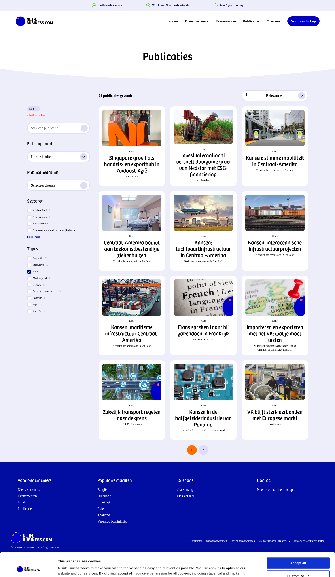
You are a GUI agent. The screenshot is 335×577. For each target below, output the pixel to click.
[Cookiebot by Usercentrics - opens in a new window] (28, 568)
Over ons (273, 21)
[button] (132, 146)
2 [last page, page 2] (203, 450)
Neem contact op (303, 21)
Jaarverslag (185, 489)
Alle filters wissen (36, 115)
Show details (68, 568)
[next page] (215, 450)
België (102, 489)
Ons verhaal (185, 496)
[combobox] (275, 95)
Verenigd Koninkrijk (112, 521)
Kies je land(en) (59, 156)
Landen (172, 21)
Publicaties (251, 21)
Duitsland (104, 496)
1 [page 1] (192, 450)
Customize (298, 553)
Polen (101, 508)
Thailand (103, 515)
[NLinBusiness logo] (36, 21)
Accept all (298, 540)
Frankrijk (104, 502)
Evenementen (226, 21)
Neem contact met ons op (275, 489)
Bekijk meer (33, 236)
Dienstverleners (197, 21)
